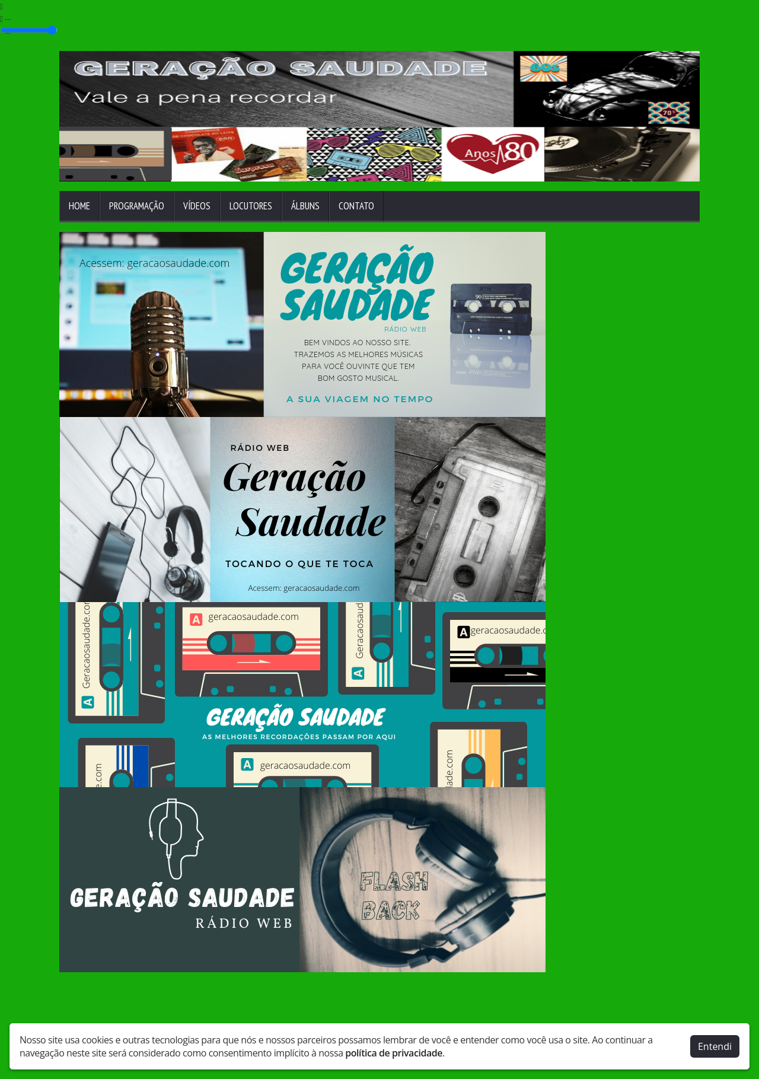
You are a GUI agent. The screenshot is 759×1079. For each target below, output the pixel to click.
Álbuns (305, 205)
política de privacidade (393, 1051)
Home (79, 205)
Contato (356, 205)
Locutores (250, 205)
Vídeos (197, 205)
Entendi (715, 1045)
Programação (136, 205)
